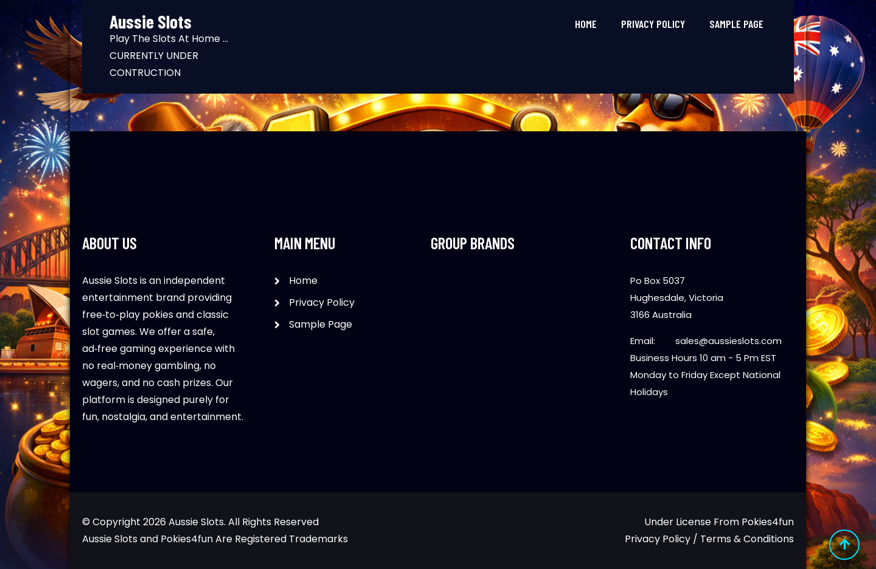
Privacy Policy (653, 23)
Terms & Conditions (747, 539)
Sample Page (736, 23)
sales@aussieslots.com (728, 340)
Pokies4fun (768, 522)
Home (586, 23)
